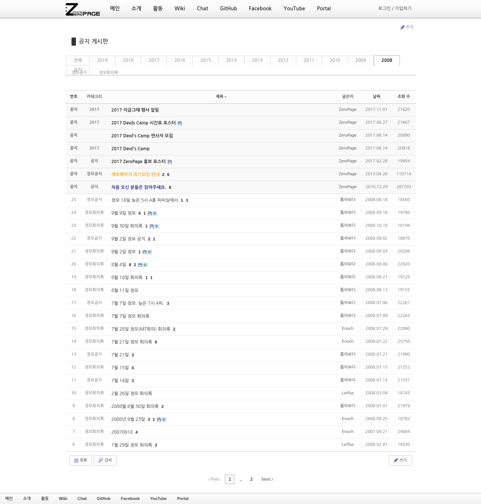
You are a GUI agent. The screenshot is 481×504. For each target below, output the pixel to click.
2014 (231, 60)
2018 (128, 60)
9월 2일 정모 (124, 252)
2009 (360, 60)
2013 (257, 60)
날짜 (376, 97)
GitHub (104, 498)
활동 (45, 498)
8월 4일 (119, 264)
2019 (102, 60)
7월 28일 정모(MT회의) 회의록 (141, 329)
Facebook (130, 498)
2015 (205, 60)
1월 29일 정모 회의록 (132, 445)
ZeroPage (348, 110)
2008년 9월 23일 (128, 419)
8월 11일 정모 (125, 290)
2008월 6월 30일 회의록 (135, 406)
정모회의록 (108, 73)
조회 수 (403, 97)
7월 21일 (120, 355)
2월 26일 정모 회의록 (131, 393)
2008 (386, 60)
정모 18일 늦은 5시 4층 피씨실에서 (145, 200)
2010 (335, 60)
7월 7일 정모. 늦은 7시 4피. (138, 303)
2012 (283, 60)
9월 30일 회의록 (127, 226)
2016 (179, 60)
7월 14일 (120, 380)
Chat (82, 498)
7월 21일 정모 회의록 (132, 342)
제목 (221, 97)
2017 (154, 60)
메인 (9, 498)
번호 (74, 97)
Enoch (348, 329)
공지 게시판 (93, 41)
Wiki (63, 498)
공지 (78, 70)
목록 (80, 460)
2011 (309, 60)
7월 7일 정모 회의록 (130, 316)
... (240, 479)
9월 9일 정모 (124, 213)
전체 (78, 60)
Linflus (348, 393)
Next (267, 479)
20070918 (122, 432)
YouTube (158, 498)
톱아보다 (347, 200)
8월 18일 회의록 (127, 277)
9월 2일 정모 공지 (129, 239)
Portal (182, 498)
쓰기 (407, 27)
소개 (27, 498)
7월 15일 (120, 368)
